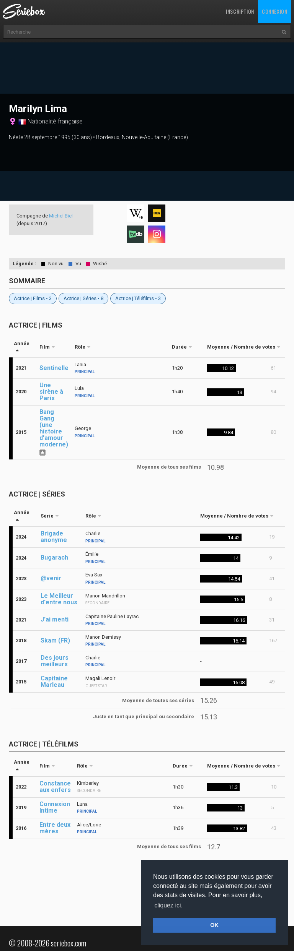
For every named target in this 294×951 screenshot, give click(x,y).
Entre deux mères (54, 827)
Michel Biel (61, 216)
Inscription (240, 11)
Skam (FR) (55, 640)
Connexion (274, 11)
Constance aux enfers (55, 786)
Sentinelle (54, 368)
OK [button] (214, 925)
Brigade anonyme (54, 536)
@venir (51, 578)
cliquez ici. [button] (168, 905)
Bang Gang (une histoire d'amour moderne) (53, 428)
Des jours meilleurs (55, 660)
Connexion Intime (54, 807)
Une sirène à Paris (51, 391)
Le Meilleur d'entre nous (59, 598)
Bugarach (54, 557)
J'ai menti (55, 619)
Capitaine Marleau (54, 681)
